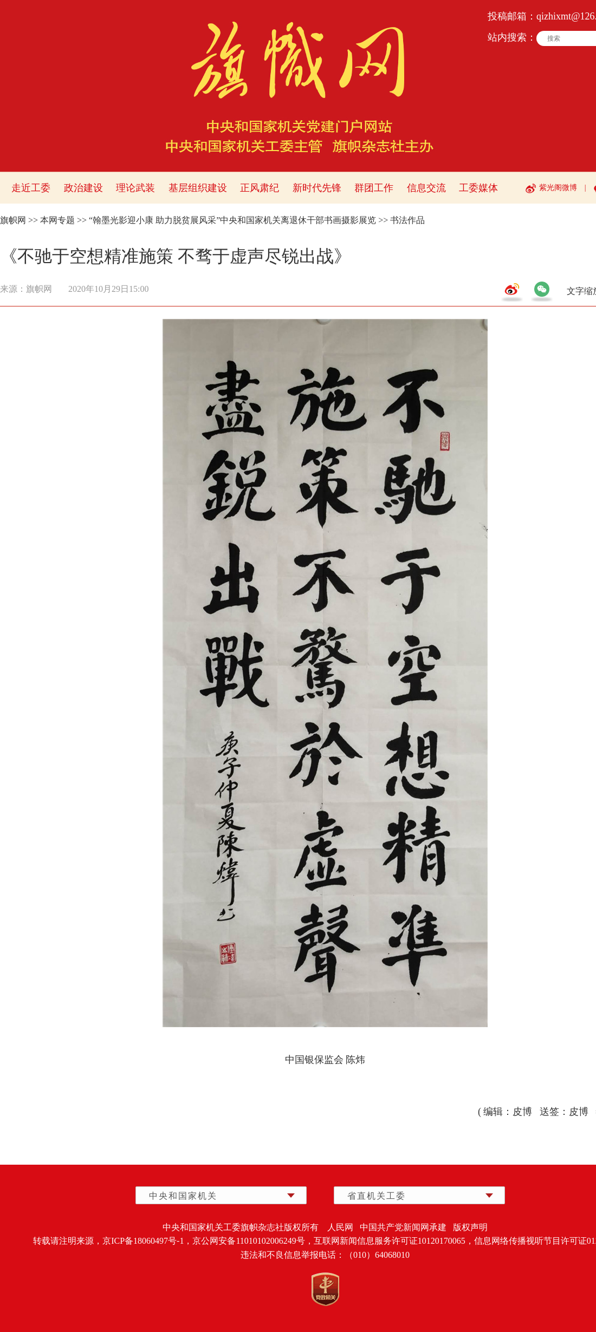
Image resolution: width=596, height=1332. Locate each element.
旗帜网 (13, 220)
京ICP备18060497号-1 (143, 1240)
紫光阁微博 (558, 188)
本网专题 (57, 220)
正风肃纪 (259, 187)
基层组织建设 (198, 187)
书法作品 (407, 220)
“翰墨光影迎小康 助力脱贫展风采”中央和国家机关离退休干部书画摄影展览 (232, 220)
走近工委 (30, 187)
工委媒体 (478, 187)
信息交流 (426, 187)
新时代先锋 (317, 187)
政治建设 (83, 187)
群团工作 (373, 187)
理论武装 (135, 187)
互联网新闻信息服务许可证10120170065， (394, 1240)
